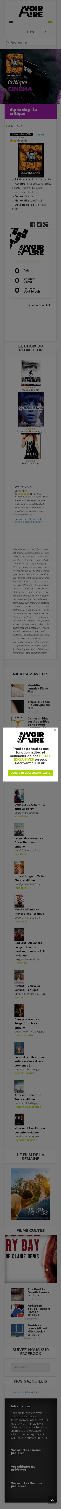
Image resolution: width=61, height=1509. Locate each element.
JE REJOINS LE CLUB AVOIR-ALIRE (30, 772)
